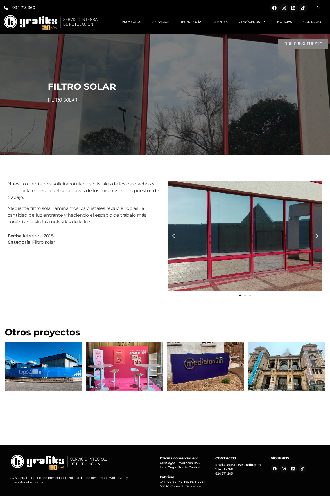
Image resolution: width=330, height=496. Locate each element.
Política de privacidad (47, 478)
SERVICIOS (160, 22)
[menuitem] (318, 8)
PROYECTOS (131, 22)
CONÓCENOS (252, 21)
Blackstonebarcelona (27, 482)
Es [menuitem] (318, 8)
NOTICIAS (284, 22)
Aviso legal (18, 478)
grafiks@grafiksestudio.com (238, 465)
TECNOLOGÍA (190, 22)
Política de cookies (82, 478)
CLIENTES (220, 22)
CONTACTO (312, 22)
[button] (173, 236)
